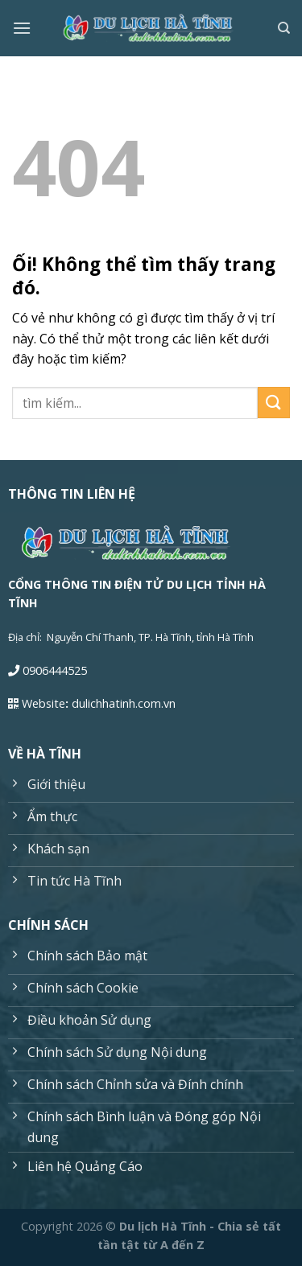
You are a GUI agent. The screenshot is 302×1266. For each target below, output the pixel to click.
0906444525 (55, 670)
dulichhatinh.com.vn (124, 703)
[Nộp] (274, 402)
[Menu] (21, 27)
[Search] (284, 28)
